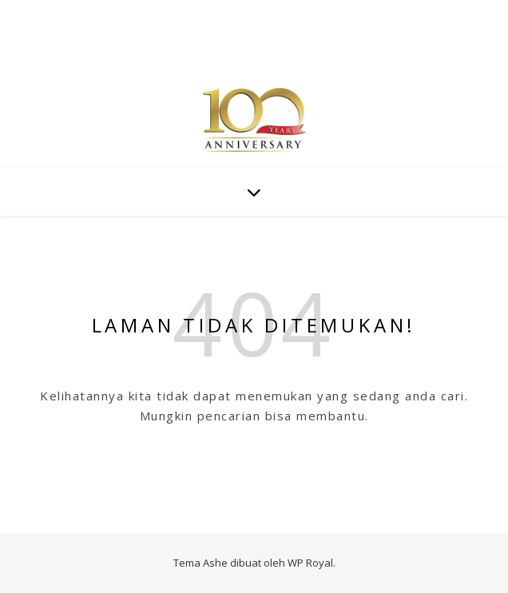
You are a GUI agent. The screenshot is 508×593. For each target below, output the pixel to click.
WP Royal (310, 562)
